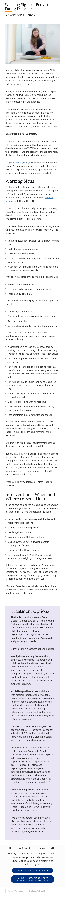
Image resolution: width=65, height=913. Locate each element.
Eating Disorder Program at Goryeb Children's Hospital (32, 879)
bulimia (9, 201)
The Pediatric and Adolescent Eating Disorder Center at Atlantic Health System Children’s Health (32, 620)
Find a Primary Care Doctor (32, 870)
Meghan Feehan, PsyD (16, 162)
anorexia (49, 197)
